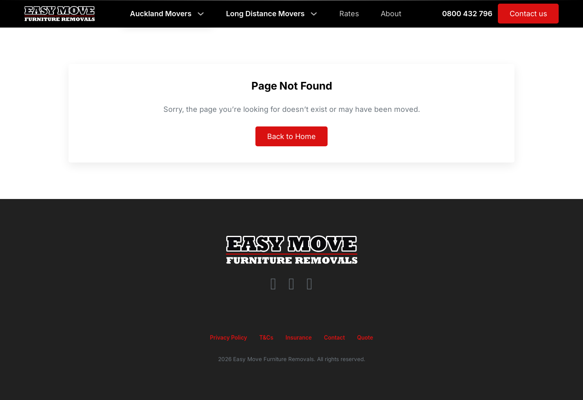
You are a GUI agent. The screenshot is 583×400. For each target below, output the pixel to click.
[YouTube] (310, 284)
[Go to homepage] (292, 249)
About (391, 13)
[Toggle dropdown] (200, 13)
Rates (349, 13)
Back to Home (291, 136)
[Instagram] (292, 284)
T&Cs (266, 337)
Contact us (528, 13)
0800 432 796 (467, 13)
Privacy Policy (228, 337)
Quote (365, 337)
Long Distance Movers (265, 13)
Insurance (298, 337)
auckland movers (161, 13)
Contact (334, 337)
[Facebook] (273, 284)
